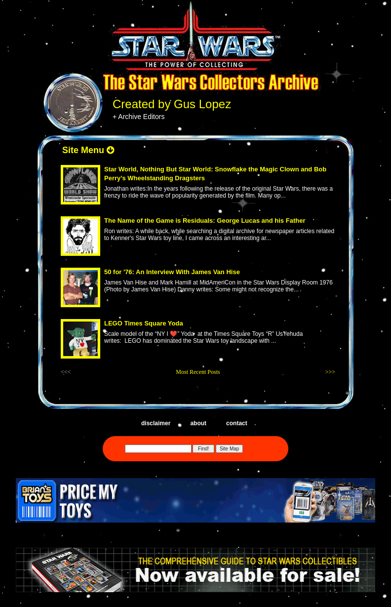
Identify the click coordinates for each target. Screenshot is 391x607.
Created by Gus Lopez (172, 104)
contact (236, 423)
